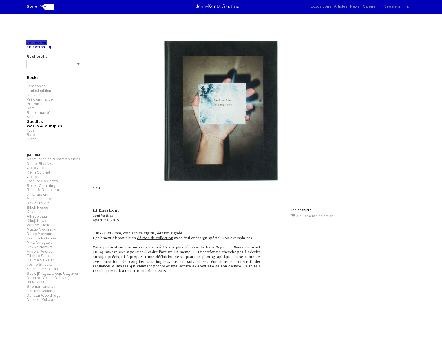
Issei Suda (36, 282)
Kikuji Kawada (39, 221)
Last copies (36, 86)
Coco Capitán (38, 168)
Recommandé (38, 113)
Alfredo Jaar (37, 216)
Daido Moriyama (40, 234)
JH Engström (37, 194)
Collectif (34, 177)
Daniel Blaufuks (40, 164)
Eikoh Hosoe (37, 208)
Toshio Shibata (39, 265)
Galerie (369, 6)
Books (33, 77)
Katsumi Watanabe (42, 291)
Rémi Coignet (38, 172)
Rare (31, 108)
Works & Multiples (45, 126)
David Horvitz (38, 203)
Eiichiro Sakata (40, 256)
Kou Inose (35, 212)
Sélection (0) (38, 47)
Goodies (34, 121)
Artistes (340, 6)
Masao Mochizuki (41, 230)
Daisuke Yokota (40, 300)
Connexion (36, 42)
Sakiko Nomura (40, 247)
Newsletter (393, 6)
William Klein (38, 225)
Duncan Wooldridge (44, 296)
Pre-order (35, 104)
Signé (32, 117)
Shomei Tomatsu (41, 286)
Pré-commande (40, 99)
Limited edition (39, 91)
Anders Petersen (41, 252)
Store (32, 6)
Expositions (321, 6)
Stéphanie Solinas (42, 269)
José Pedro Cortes (42, 181)
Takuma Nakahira (41, 238)
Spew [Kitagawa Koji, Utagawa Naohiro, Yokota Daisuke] (52, 276)
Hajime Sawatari (41, 260)
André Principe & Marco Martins (53, 159)
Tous (30, 82)
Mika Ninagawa (40, 243)
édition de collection (155, 238)
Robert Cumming (41, 186)
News (355, 6)
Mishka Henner (39, 199)
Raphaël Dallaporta (43, 190)
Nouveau (34, 95)
